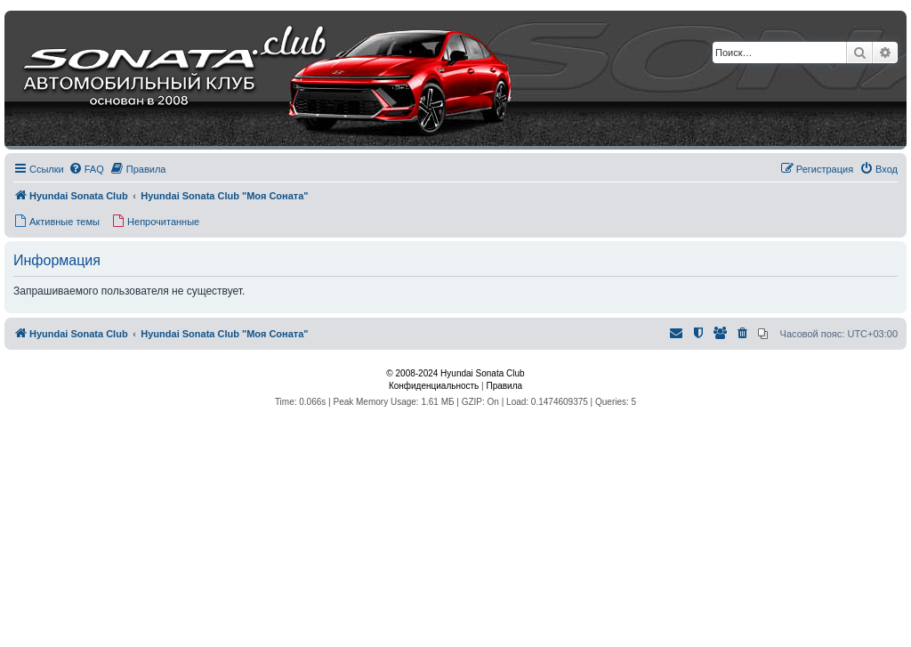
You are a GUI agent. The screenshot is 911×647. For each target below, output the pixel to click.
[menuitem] (86, 169)
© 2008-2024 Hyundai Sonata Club (455, 373)
